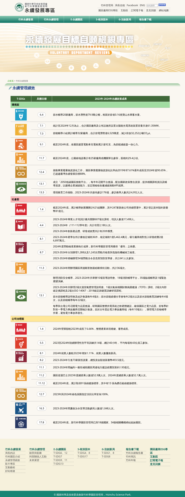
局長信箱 (120, 5)
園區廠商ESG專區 (108, 10)
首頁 (11, 80)
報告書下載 (145, 19)
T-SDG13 (58, 463)
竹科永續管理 (51, 19)
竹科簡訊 (131, 456)
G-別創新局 (125, 19)
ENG (142, 5)
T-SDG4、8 (84, 453)
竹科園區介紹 (12, 456)
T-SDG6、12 (60, 453)
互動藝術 (10, 467)
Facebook (132, 5)
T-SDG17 (83, 456)
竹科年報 (131, 460)
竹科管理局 (107, 5)
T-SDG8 (106, 456)
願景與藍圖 (35, 453)
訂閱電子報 (137, 10)
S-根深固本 (102, 19)
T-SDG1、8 (108, 453)
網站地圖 (164, 10)
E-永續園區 (77, 19)
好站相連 (10, 471)
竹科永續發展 (25, 19)
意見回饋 (151, 10)
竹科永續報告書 (134, 453)
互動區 (124, 10)
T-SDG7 (57, 456)
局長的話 (10, 453)
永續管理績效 (12, 460)
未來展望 (34, 460)
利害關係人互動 (38, 456)
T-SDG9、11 (60, 460)
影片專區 (10, 463)
